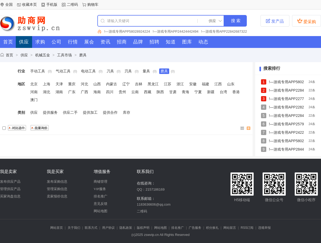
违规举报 (264, 228)
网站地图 (100, 211)
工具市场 (64, 55)
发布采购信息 (57, 182)
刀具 (110, 71)
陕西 (160, 92)
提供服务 (50, 112)
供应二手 (70, 112)
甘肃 (173, 92)
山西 (97, 84)
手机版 (51, 4)
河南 (34, 92)
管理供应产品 (10, 189)
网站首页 (56, 228)
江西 (218, 84)
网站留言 (229, 228)
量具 (146, 71)
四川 (109, 92)
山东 (230, 84)
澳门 (34, 100)
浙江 (180, 84)
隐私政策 (125, 228)
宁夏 (198, 92)
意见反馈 (100, 204)
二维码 (72, 4)
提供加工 (90, 112)
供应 (24, 55)
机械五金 (42, 55)
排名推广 (100, 196)
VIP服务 (100, 189)
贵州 (122, 92)
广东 (72, 92)
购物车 (92, 4)
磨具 (83, 55)
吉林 (138, 84)
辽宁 (126, 84)
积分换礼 (212, 228)
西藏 (147, 92)
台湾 (223, 92)
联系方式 (91, 228)
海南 (97, 92)
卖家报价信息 (57, 196)
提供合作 (110, 112)
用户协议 (108, 228)
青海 (185, 92)
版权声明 (143, 228)
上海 (46, 84)
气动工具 (63, 71)
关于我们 (74, 228)
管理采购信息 (57, 189)
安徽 (193, 84)
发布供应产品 (10, 182)
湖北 (46, 92)
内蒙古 (111, 84)
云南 (135, 92)
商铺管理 (100, 182)
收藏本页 (29, 4)
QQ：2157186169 (151, 189)
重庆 (72, 84)
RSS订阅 (247, 228)
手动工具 (37, 71)
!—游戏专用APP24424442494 (175, 31)
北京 (34, 84)
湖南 (59, 92)
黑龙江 (153, 84)
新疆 (210, 92)
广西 (84, 92)
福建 (205, 84)
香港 (236, 92)
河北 (84, 84)
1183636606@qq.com (153, 204)
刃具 (128, 71)
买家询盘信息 (10, 196)
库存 (126, 112)
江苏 (167, 84)
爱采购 (306, 21)
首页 (9, 55)
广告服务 (195, 228)
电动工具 (88, 71)
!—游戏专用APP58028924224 (127, 31)
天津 (59, 84)
